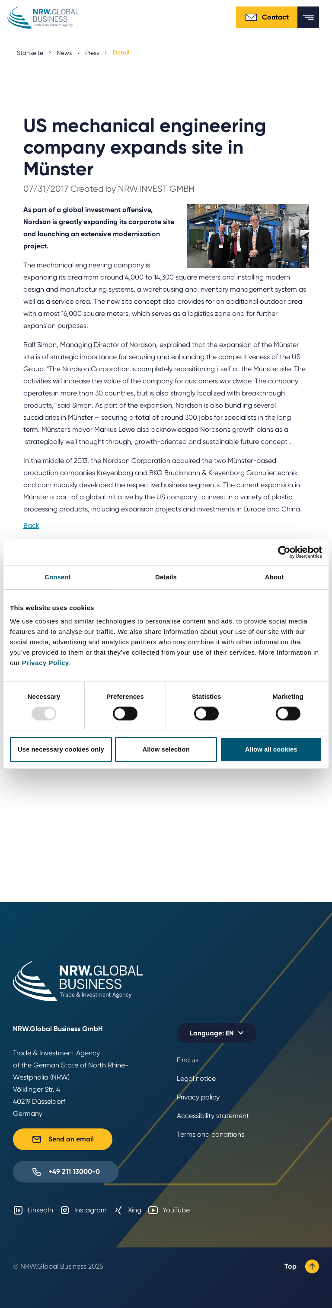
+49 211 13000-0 (66, 1172)
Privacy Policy (45, 662)
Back (31, 525)
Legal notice (196, 1078)
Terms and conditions (210, 1134)
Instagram (83, 1210)
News (64, 52)
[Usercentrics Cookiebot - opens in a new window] (284, 552)
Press (92, 52)
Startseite (30, 52)
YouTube (169, 1210)
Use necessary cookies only (61, 749)
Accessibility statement (213, 1116)
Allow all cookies (271, 749)
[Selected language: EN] (216, 1033)
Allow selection (165, 749)
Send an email (63, 1139)
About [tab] (274, 577)
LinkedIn (33, 1210)
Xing (127, 1210)
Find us (187, 1060)
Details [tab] (166, 577)
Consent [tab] (58, 577)
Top (301, 1266)
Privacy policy (198, 1097)
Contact (267, 17)
